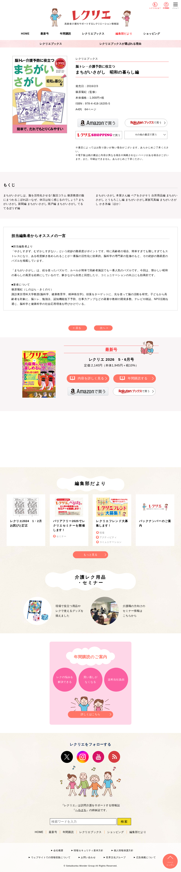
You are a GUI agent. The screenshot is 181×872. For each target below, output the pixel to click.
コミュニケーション (110, 542)
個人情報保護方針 (123, 850)
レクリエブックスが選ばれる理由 (120, 43)
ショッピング (151, 33)
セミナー (61, 536)
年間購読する (138, 378)
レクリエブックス (93, 33)
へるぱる (80, 810)
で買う (146, 123)
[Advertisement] (62, 438)
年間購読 (166, 8)
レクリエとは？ (155, 8)
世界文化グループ (116, 857)
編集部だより (123, 33)
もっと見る (90, 554)
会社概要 (58, 850)
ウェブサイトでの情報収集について (51, 857)
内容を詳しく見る (91, 378)
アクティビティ (108, 537)
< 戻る (77, 328)
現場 (101, 533)
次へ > (104, 328)
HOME (25, 33)
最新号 (44, 33)
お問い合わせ (88, 857)
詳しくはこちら (90, 713)
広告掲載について (146, 857)
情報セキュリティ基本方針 (88, 850)
